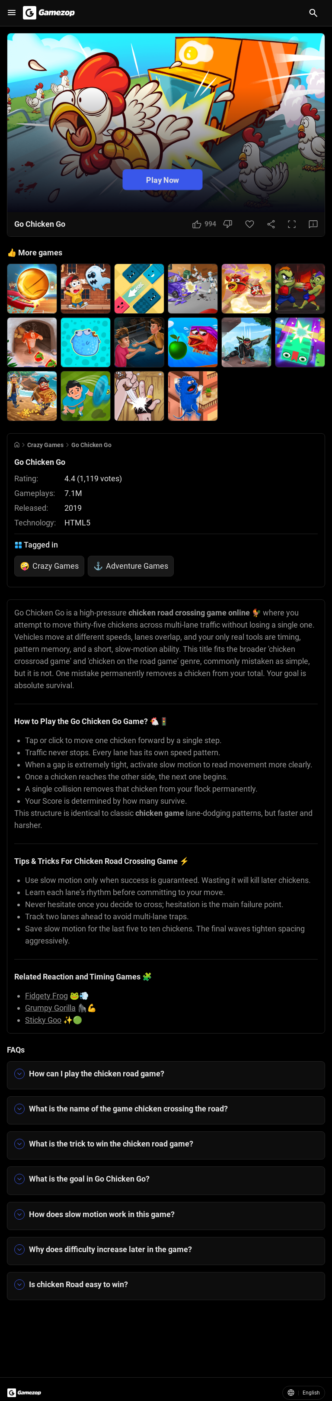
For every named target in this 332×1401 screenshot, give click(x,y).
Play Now (162, 179)
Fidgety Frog (46, 995)
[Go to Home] (16, 445)
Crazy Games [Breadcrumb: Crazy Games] (45, 444)
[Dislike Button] (227, 224)
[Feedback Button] (313, 224)
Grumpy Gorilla (50, 1007)
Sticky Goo (43, 1019)
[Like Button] (204, 224)
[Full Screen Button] (292, 224)
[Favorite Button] (250, 224)
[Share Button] (271, 224)
